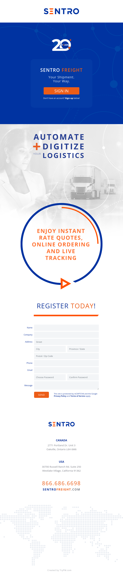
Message (28, 385)
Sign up (69, 98)
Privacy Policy (60, 396)
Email (29, 370)
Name (29, 327)
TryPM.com (66, 570)
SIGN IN (61, 90)
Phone (29, 363)
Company (28, 334)
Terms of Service (77, 396)
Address (28, 341)
